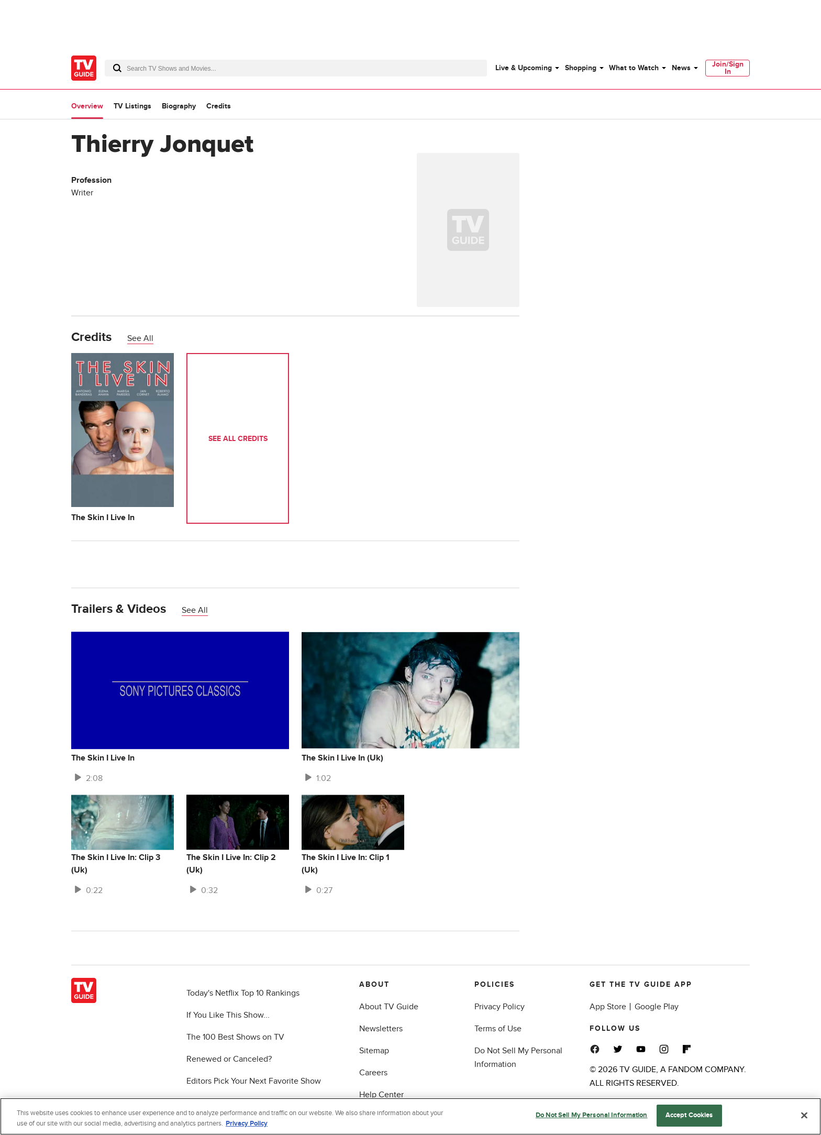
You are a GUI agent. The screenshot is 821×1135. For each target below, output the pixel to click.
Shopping (580, 67)
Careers (373, 1072)
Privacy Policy (499, 1006)
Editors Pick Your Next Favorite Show (253, 1081)
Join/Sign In (728, 68)
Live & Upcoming (523, 67)
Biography (179, 106)
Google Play (657, 1006)
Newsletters (381, 1028)
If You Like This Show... (228, 1015)
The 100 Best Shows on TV (235, 1037)
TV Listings (132, 106)
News (681, 67)
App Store (608, 1006)
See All (140, 338)
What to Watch (634, 67)
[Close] (804, 1115)
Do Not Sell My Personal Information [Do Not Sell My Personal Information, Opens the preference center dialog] (592, 1115)
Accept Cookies (689, 1115)
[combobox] (296, 68)
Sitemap (374, 1050)
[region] (410, 1116)
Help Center (381, 1094)
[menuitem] (526, 68)
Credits (218, 106)
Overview (87, 106)
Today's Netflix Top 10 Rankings (242, 993)
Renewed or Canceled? (229, 1059)
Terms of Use (498, 1028)
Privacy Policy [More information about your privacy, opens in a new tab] (247, 1123)
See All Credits (238, 438)
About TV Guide (388, 1006)
